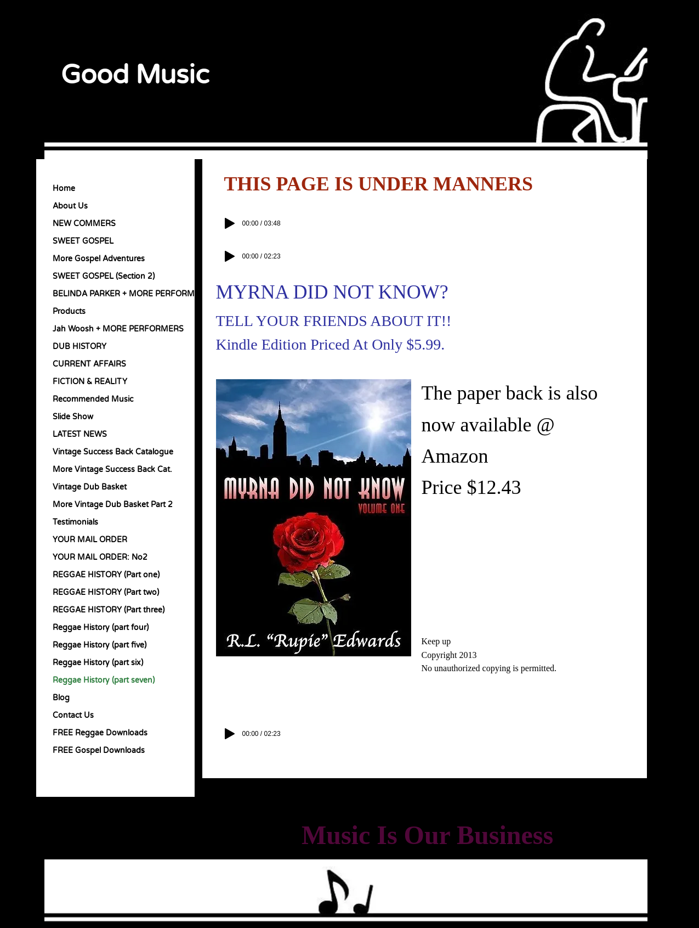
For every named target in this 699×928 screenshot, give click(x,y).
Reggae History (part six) (98, 662)
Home (64, 188)
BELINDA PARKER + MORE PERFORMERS (131, 294)
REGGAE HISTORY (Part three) (108, 610)
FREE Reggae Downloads (100, 733)
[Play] (230, 223)
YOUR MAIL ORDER (90, 539)
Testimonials (75, 522)
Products (69, 311)
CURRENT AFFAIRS (89, 364)
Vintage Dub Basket (90, 487)
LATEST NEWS (80, 434)
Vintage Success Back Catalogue (113, 452)
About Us (70, 206)
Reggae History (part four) (101, 627)
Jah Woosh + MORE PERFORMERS (118, 329)
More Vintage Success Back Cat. (112, 469)
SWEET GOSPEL (83, 241)
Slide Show (73, 416)
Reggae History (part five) (99, 645)
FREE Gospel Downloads (99, 750)
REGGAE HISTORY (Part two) (106, 592)
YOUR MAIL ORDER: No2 (100, 557)
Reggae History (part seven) (104, 680)
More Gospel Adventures (99, 258)
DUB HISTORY (79, 346)
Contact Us (73, 715)
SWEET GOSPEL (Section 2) (104, 276)
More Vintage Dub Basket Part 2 (113, 504)
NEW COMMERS (84, 223)
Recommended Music (93, 399)
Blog (61, 697)
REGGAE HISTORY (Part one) (106, 575)
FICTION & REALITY (90, 381)
